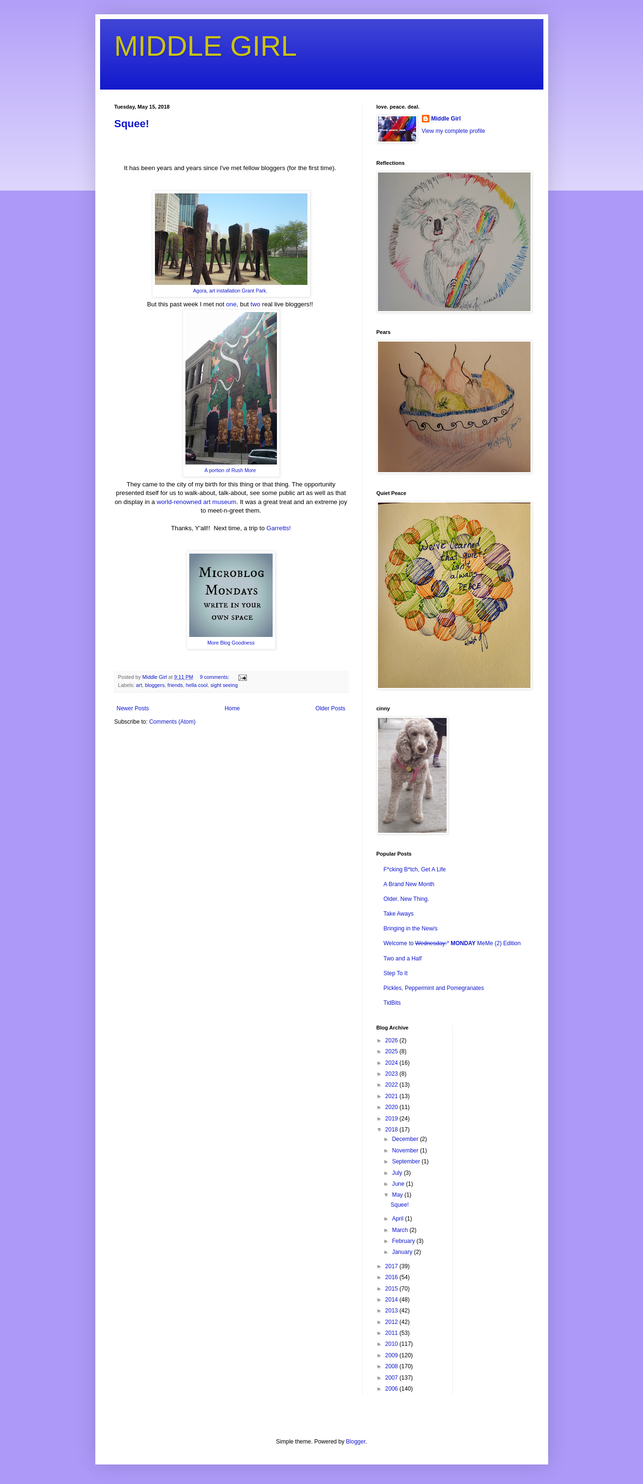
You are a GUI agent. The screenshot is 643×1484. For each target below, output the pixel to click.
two (255, 304)
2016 (392, 1277)
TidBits (392, 1002)
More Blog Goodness (231, 643)
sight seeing (224, 685)
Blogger (356, 1441)
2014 (392, 1299)
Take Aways (399, 913)
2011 (392, 1333)
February (404, 1241)
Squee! (131, 124)
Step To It (396, 973)
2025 (392, 1051)
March (400, 1230)
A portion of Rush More (230, 470)
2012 (392, 1322)
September (406, 1161)
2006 (392, 1388)
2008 (392, 1366)
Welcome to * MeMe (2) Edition (452, 943)
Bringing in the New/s (411, 928)
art (139, 685)
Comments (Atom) (172, 721)
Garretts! (278, 528)
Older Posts (331, 708)
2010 (392, 1344)
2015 (392, 1288)
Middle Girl (446, 118)
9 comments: (215, 677)
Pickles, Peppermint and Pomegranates (434, 988)
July (398, 1173)
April (398, 1218)
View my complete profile (453, 131)
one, (232, 304)
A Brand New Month (409, 884)
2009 (392, 1355)
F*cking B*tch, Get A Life (415, 869)
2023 (392, 1073)
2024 (392, 1063)
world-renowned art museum (196, 501)
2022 (392, 1084)
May (398, 1194)
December (406, 1139)
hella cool (197, 685)
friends (175, 685)
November (406, 1150)
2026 (392, 1040)
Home (232, 708)
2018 (392, 1129)
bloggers (154, 685)
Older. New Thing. (406, 899)
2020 (392, 1107)
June (399, 1184)
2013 (392, 1310)
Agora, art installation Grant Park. (231, 290)
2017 (392, 1266)
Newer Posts (133, 708)
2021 (392, 1096)
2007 (392, 1377)
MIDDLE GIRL (205, 46)
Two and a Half (403, 958)
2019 (392, 1118)
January (403, 1252)
